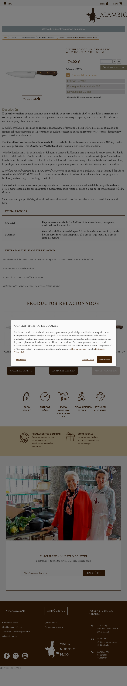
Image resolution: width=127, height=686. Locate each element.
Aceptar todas (104, 359)
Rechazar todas (88, 359)
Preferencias (21, 359)
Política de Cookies (77, 348)
